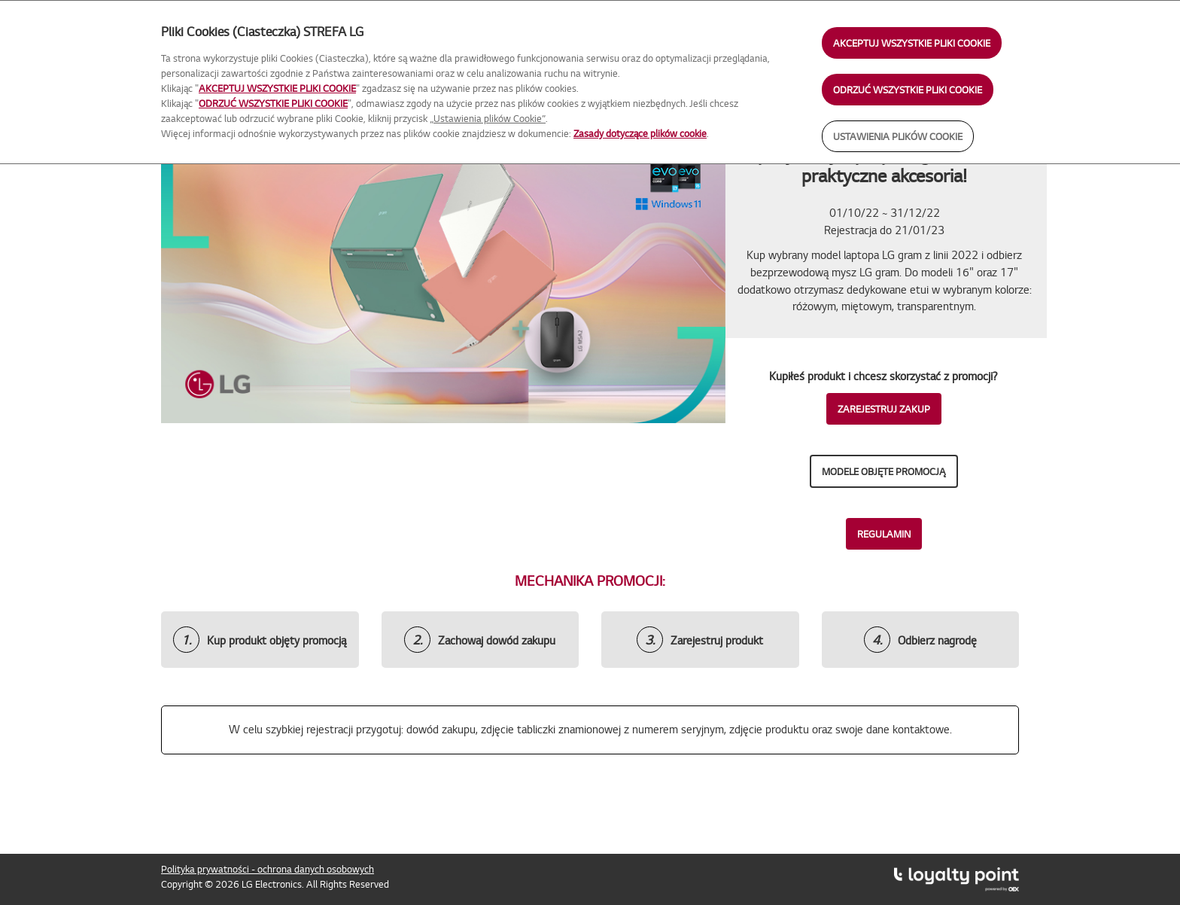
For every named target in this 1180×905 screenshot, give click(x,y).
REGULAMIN (884, 534)
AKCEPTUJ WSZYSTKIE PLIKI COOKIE (911, 43)
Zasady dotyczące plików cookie (640, 133)
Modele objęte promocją (884, 471)
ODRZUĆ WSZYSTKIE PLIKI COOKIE (907, 89)
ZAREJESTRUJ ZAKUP (884, 409)
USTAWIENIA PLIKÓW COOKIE (898, 136)
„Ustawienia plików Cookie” (488, 118)
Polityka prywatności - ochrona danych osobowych (267, 869)
